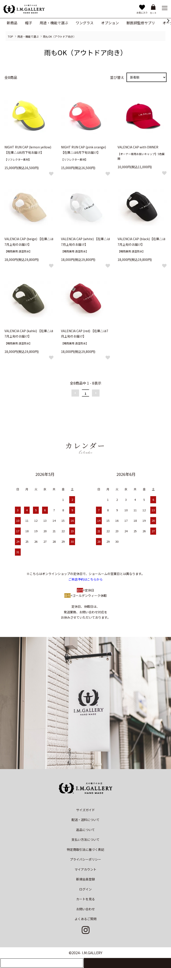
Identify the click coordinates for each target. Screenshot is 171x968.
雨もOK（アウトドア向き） (59, 36)
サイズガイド (85, 810)
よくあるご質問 (85, 919)
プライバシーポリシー (85, 859)
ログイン (85, 889)
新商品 (12, 22)
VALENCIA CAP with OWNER (138, 147)
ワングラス (85, 22)
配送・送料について (85, 819)
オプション (110, 22)
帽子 (28, 22)
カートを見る (85, 899)
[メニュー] (164, 7)
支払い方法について (85, 839)
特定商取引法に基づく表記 (85, 849)
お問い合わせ (85, 909)
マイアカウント (85, 869)
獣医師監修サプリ (140, 22)
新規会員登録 (85, 879)
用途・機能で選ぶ (54, 22)
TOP (10, 36)
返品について (85, 829)
